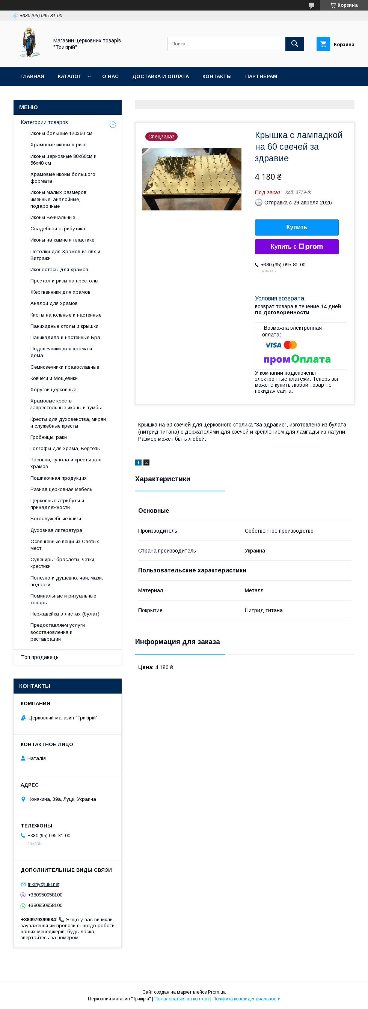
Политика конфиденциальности (247, 998)
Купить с (297, 246)
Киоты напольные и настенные (65, 315)
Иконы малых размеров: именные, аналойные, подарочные (58, 199)
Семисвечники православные (64, 367)
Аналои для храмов (54, 303)
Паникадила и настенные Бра (65, 337)
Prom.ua (217, 992)
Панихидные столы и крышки (64, 326)
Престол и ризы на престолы (64, 281)
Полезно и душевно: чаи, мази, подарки (66, 581)
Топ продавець (40, 657)
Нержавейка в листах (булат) (65, 614)
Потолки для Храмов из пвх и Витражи (65, 255)
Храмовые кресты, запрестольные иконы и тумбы (66, 404)
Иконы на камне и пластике (62, 240)
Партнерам (261, 76)
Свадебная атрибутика (57, 228)
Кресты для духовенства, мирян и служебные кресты (68, 422)
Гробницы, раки (48, 437)
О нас (110, 76)
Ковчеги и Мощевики (54, 378)
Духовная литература (56, 530)
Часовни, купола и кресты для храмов (65, 463)
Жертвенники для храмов (60, 292)
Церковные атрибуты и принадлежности (57, 504)
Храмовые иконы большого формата (62, 177)
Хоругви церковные (53, 389)
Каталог (69, 76)
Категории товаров (44, 122)
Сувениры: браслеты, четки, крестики (62, 563)
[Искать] (294, 44)
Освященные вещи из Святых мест (64, 545)
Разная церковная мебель (61, 489)
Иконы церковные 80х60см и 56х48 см (63, 159)
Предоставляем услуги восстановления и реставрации (57, 631)
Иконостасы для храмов (59, 269)
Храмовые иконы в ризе (58, 144)
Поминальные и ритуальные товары (63, 599)
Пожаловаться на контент (181, 998)
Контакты (217, 76)
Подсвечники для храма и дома (61, 352)
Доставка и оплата (160, 76)
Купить (297, 227)
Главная (32, 76)
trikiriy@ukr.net (43, 884)
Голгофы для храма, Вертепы (65, 448)
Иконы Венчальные (52, 217)
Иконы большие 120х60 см (61, 133)
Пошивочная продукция (58, 478)
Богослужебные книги (55, 518)
